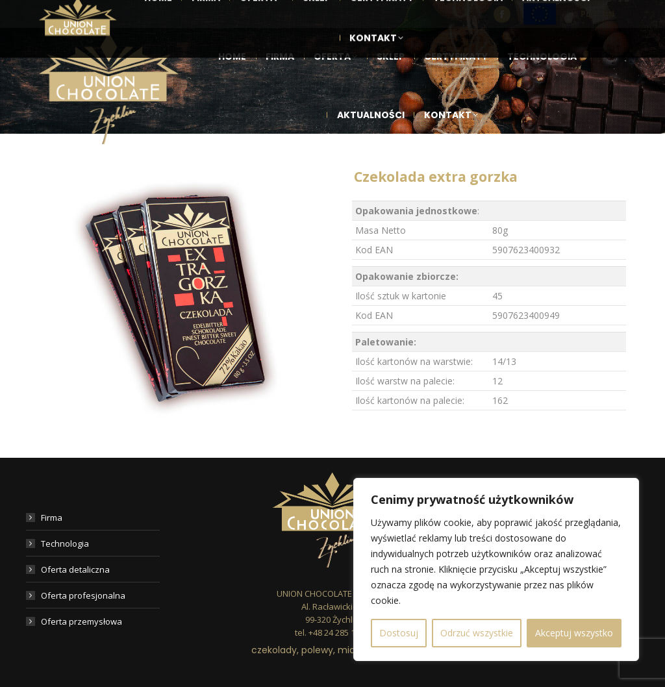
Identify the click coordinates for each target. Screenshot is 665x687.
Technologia (65, 543)
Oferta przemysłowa (81, 621)
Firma (51, 517)
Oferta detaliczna (75, 569)
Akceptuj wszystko (574, 633)
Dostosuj (398, 633)
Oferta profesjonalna (83, 595)
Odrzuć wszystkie (476, 633)
